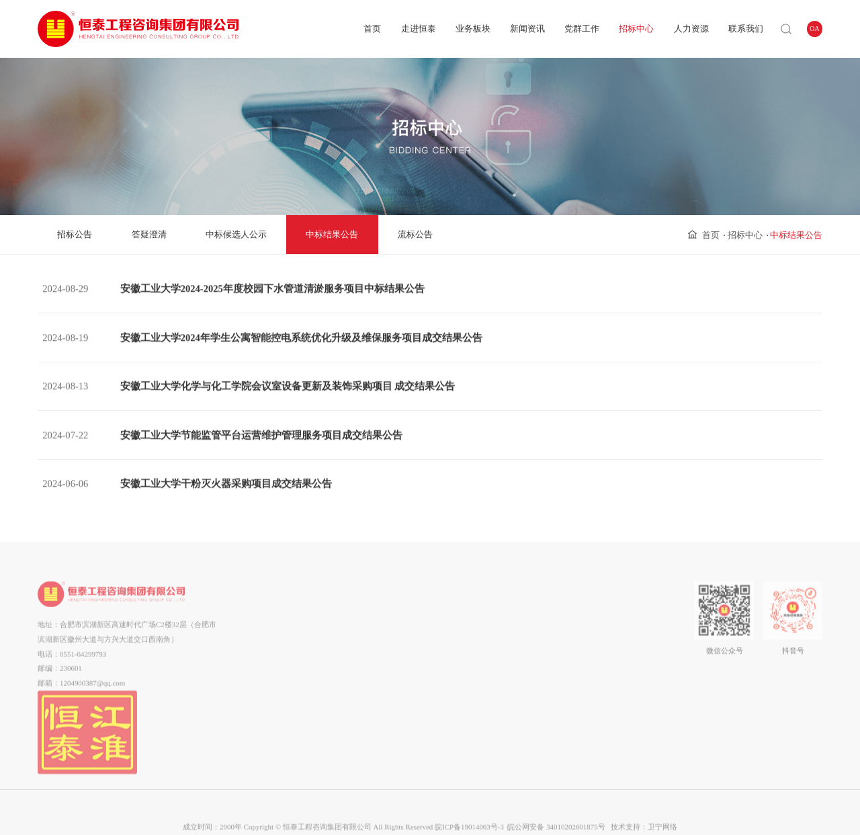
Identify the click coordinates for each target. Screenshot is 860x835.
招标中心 (636, 29)
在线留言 (637, 635)
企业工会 (457, 649)
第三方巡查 (339, 723)
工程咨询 (339, 649)
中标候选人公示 (236, 234)
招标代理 (339, 694)
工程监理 (339, 709)
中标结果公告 (332, 234)
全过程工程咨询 (340, 635)
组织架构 (277, 635)
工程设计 (339, 664)
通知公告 (402, 635)
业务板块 (473, 29)
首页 (372, 29)
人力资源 (691, 29)
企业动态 (402, 620)
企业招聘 (583, 635)
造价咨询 (339, 679)
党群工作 (581, 29)
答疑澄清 (149, 234)
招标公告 (74, 234)
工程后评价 (339, 738)
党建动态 (457, 620)
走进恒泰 (418, 29)
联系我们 (745, 29)
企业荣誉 (277, 679)
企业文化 (277, 649)
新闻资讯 (527, 29)
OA (815, 28)
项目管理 (339, 620)
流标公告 (415, 234)
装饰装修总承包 (340, 752)
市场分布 (277, 694)
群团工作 (457, 635)
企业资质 (277, 664)
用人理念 (583, 620)
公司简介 (277, 620)
